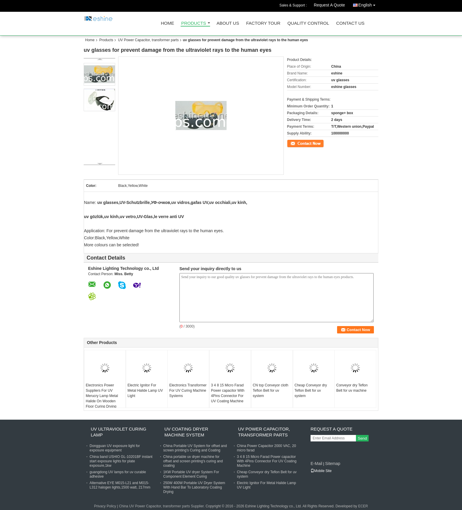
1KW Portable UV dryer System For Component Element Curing (191, 474)
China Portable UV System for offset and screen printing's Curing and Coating (195, 448)
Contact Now (297, 143)
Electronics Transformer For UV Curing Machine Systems (188, 390)
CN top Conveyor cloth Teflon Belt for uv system (270, 390)
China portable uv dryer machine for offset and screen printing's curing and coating (193, 461)
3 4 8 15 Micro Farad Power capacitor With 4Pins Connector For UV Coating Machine (227, 393)
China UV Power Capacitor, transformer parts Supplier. (162, 506)
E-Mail (316, 463)
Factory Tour (263, 23)
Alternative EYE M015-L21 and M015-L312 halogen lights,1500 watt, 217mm (120, 485)
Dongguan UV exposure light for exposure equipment (115, 448)
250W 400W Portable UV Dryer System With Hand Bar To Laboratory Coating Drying (194, 487)
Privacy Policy (105, 506)
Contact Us (350, 23)
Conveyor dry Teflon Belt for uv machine (352, 388)
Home (167, 23)
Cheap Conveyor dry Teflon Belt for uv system (311, 390)
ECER (363, 506)
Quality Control (308, 23)
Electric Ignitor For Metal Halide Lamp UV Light (145, 390)
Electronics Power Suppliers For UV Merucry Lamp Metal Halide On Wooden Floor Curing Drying (102, 395)
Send (362, 438)
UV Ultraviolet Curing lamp (118, 431)
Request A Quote (329, 5)
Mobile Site (321, 471)
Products (193, 23)
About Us (228, 23)
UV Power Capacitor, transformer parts (148, 40)
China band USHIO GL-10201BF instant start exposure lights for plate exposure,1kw (121, 461)
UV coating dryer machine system (186, 431)
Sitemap (332, 463)
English (368, 4)
